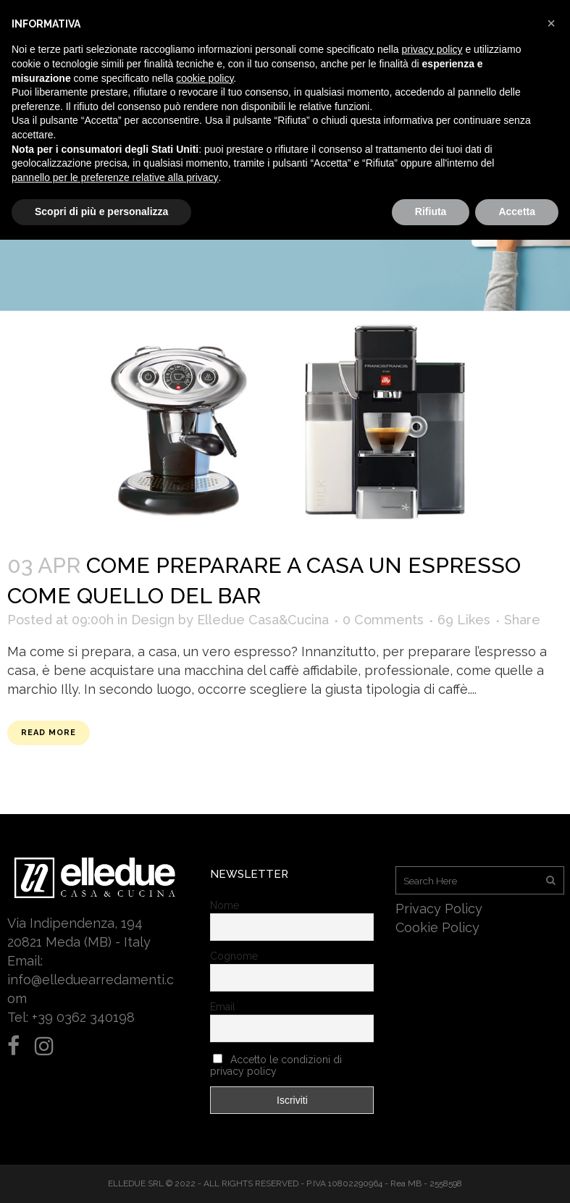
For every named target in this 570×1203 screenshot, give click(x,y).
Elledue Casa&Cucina (263, 619)
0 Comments (383, 619)
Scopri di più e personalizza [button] (101, 211)
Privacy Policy (438, 908)
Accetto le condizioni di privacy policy (276, 1065)
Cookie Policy (437, 927)
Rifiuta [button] (431, 211)
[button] (551, 23)
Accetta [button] (516, 211)
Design (153, 619)
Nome (224, 905)
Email (222, 1007)
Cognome (234, 956)
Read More (48, 732)
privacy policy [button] (432, 49)
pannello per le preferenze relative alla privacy (115, 177)
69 (463, 620)
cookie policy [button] (204, 78)
